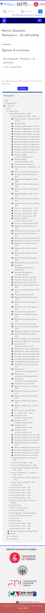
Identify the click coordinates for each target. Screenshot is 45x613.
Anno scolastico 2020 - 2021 (20, 528)
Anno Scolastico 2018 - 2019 (21, 523)
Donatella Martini (16, 67)
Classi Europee (18, 485)
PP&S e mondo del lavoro (19, 508)
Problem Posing (16, 505)
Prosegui (22, 611)
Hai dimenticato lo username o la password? (27, 15)
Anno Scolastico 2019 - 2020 (21, 526)
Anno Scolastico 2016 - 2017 (21, 487)
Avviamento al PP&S (17, 510)
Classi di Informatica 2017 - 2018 (24, 465)
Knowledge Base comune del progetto (23, 513)
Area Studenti (13, 539)
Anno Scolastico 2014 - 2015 (21, 493)
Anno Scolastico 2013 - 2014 (21, 495)
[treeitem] (22, 320)
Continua (22, 88)
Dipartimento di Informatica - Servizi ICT (28, 602)
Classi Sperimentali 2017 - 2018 (24, 482)
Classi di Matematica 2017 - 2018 (24, 116)
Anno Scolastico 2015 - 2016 (21, 490)
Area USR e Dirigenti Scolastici (21, 515)
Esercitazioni (15, 518)
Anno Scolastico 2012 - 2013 (21, 498)
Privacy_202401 (22, 608)
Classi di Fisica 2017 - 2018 (22, 462)
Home (6, 101)
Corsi (8, 108)
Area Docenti (13, 536)
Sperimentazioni (16, 521)
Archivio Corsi (13, 111)
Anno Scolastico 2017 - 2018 (21, 114)
